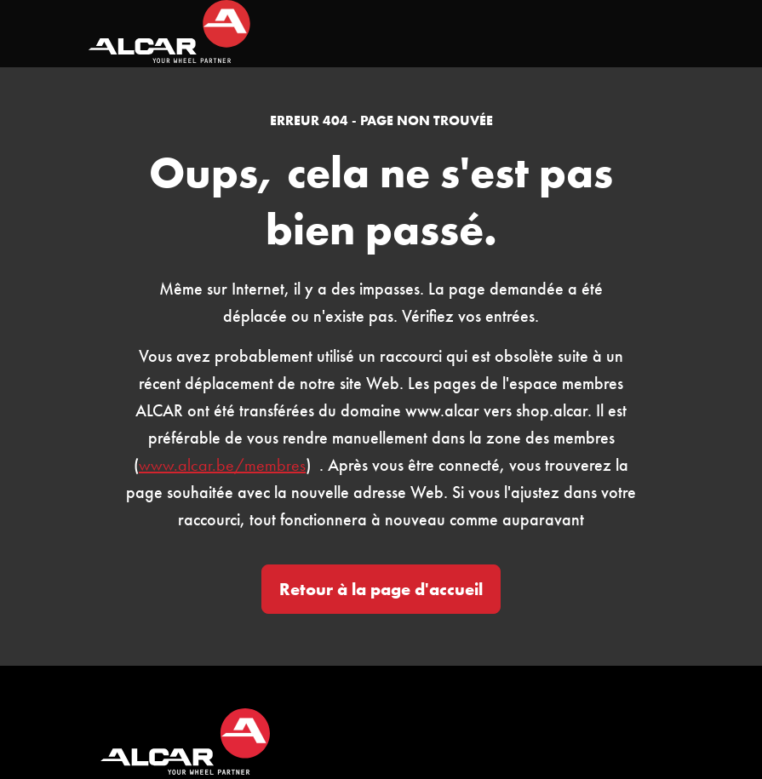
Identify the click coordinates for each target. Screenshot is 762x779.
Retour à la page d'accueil (381, 589)
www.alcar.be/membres (222, 465)
